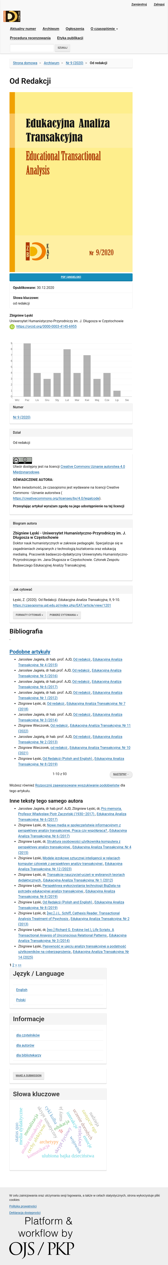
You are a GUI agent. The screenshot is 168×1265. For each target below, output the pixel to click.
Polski (20, 1000)
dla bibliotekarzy (28, 1055)
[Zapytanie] (32, 48)
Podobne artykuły (30, 652)
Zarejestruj (139, 4)
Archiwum (51, 29)
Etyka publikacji (70, 38)
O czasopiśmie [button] (104, 29)
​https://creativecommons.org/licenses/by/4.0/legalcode (56, 498)
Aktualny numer (23, 29)
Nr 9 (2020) (74, 63)
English (21, 990)
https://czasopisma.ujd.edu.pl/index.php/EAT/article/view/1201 (62, 605)
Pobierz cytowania (64, 614)
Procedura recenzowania (30, 38)
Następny (121, 774)
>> (19, 965)
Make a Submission (28, 1075)
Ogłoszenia (75, 29)
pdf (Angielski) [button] (71, 277)
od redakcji (59, 748)
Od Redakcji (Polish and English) (68, 759)
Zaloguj (159, 4)
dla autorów (25, 1045)
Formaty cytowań (29, 614)
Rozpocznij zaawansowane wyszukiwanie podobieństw (77, 785)
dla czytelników (28, 1035)
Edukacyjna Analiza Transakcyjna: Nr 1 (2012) (78, 880)
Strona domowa (25, 63)
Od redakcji (82, 659)
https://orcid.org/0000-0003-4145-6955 (46, 326)
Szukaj (62, 47)
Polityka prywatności (23, 1206)
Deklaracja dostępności (25, 1212)
